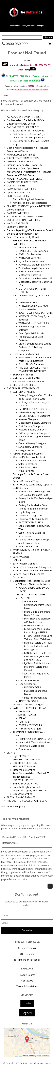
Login (27, 1003)
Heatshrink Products (29, 546)
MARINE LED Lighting (24, 766)
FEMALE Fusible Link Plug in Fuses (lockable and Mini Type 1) (38, 646)
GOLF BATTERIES (16, 185)
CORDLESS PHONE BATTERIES (23, 220)
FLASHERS (23, 721)
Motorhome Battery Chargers (34, 422)
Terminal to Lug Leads (30, 515)
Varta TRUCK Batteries (30, 360)
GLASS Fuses (31, 601)
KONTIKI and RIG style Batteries (30, 202)
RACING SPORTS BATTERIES (22, 182)
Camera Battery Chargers (32, 443)
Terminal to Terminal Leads (33, 519)
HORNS (17, 560)
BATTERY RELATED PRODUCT (23, 388)
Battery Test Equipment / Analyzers (32, 567)
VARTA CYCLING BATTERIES (33, 323)
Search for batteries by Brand (23, 237)
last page (31, 855)
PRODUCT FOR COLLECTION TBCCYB (27, 800)
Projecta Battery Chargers (32, 429)
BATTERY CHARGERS (24, 391)
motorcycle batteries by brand (29, 261)
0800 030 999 (15, 43)
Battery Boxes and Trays (26, 481)
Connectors (24, 749)
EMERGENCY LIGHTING (25, 783)
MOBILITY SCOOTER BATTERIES (24, 178)
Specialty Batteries (17, 226)
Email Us (29, 954)
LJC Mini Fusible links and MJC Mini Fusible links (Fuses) (37, 667)
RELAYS (22, 718)
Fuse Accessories (27, 684)
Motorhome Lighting (24, 769)
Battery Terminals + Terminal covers (32, 570)
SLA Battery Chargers (30, 446)
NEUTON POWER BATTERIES (28, 381)
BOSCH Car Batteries (29, 254)
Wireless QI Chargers (29, 728)
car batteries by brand (25, 247)
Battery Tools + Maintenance (28, 574)
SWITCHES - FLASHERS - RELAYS (30, 708)
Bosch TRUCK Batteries (31, 364)
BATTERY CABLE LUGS (30, 522)
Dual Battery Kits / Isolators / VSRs (31, 580)
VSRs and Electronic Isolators (34, 584)
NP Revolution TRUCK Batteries (35, 357)
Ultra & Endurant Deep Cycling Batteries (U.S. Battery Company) (34, 347)
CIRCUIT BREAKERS (28, 680)
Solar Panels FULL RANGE (32, 460)
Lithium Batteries (27, 302)
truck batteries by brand (26, 354)
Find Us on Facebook (29, 959)
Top (50, 886)
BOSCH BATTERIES (23, 374)
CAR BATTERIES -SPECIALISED (23, 127)
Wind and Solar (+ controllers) (29, 457)
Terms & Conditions (27, 986)
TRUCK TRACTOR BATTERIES (23, 158)
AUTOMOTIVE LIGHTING (26, 759)
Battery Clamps (21, 556)
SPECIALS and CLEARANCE (21, 797)
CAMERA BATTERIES (18, 213)
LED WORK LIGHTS (23, 780)
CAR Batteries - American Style (29, 134)
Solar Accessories (27, 467)
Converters (19, 577)
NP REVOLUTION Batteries (33, 250)
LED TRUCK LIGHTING (25, 763)
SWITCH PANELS (27, 714)
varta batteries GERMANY (26, 378)
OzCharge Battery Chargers (33, 433)
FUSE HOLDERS (32, 687)
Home (27, 60)
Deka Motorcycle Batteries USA (35, 278)
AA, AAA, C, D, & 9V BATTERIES (23, 116)
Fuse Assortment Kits (35, 697)
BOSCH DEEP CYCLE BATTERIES (35, 312)
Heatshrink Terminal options (34, 742)
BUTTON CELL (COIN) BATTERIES (25, 216)
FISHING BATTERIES (18, 195)
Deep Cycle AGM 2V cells (31, 333)
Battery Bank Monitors (25, 563)
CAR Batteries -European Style (29, 137)
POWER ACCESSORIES (30, 725)
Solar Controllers (27, 464)
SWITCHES (24, 711)
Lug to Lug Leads (27, 512)
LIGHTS (11, 752)
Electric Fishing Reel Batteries (28, 199)
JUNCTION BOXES (28, 701)
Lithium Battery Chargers (32, 412)
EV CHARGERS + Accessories (33, 409)
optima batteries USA (18, 192)
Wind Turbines (26, 470)
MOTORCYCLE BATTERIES (21, 154)
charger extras (26, 450)
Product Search (27, 974)
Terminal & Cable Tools (31, 745)
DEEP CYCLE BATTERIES (20, 161)
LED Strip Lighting (22, 793)
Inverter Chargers (28, 419)
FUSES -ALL (24, 598)
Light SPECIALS (21, 756)
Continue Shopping (14, 806)
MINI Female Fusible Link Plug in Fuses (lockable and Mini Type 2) (37, 656)
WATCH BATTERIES (17, 223)
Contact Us (27, 980)
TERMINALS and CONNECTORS (35, 738)
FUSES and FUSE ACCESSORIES (29, 594)
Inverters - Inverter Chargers (28, 704)
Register (27, 1013)
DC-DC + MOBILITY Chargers (34, 415)
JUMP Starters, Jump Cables (28, 453)
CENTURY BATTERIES (24, 385)
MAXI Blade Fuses (33, 625)
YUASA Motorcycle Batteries (33, 268)
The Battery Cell (26, 1063)
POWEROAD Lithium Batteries (34, 264)
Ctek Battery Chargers (30, 426)
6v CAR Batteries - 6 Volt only (28, 130)
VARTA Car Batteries (29, 257)
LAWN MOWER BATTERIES (21, 189)
